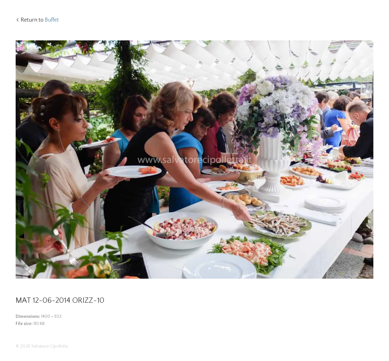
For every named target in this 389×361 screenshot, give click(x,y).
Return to (40, 20)
